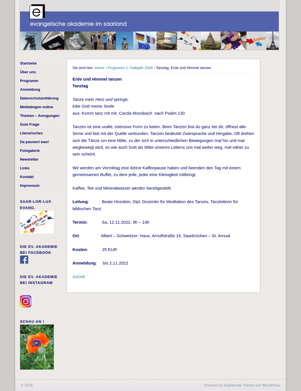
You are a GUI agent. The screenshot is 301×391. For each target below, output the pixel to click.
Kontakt (27, 177)
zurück (78, 276)
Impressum (29, 185)
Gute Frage (29, 124)
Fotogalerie (30, 150)
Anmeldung (30, 89)
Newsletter (29, 159)
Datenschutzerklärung (39, 98)
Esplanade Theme (239, 385)
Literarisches (31, 133)
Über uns (28, 72)
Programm (29, 81)
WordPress (271, 385)
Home (100, 68)
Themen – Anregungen (39, 116)
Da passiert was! (34, 142)
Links (25, 168)
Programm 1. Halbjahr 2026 (130, 68)
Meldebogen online (36, 107)
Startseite (28, 63)
